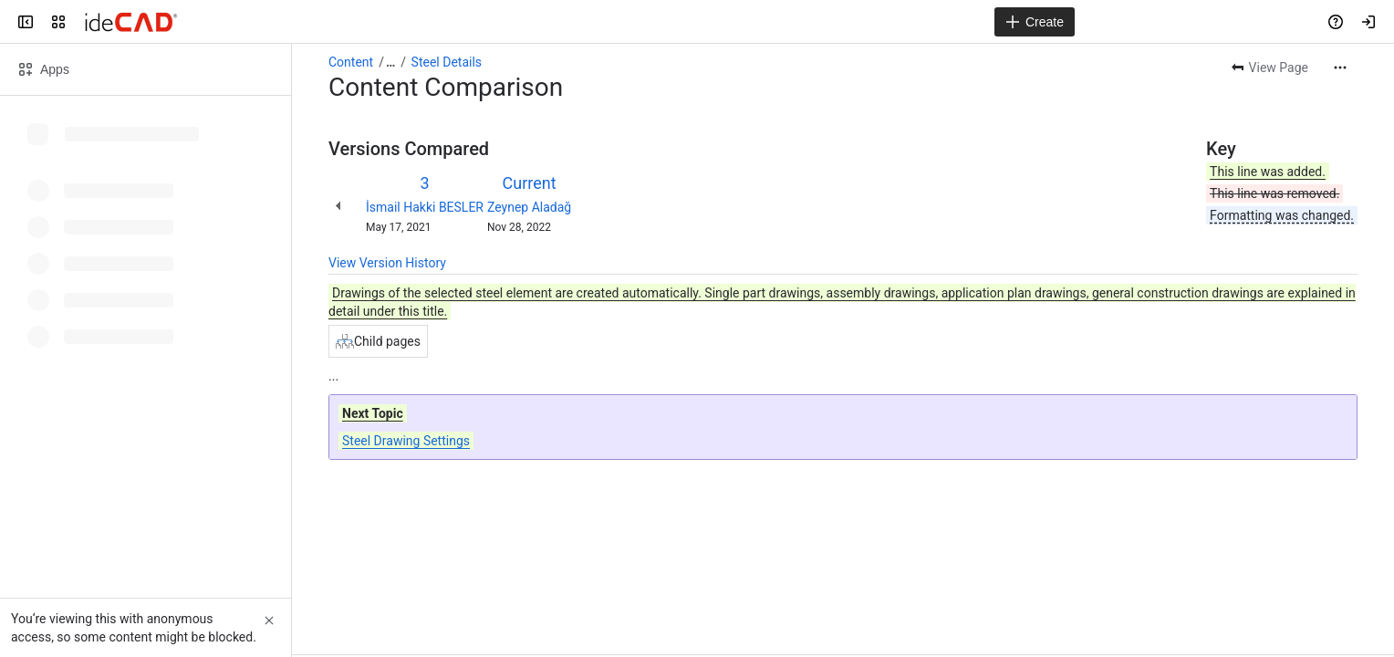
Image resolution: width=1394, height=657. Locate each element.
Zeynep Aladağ (529, 207)
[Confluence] (131, 21)
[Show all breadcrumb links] (390, 62)
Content (350, 62)
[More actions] (1340, 67)
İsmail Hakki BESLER (425, 207)
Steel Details (446, 62)
